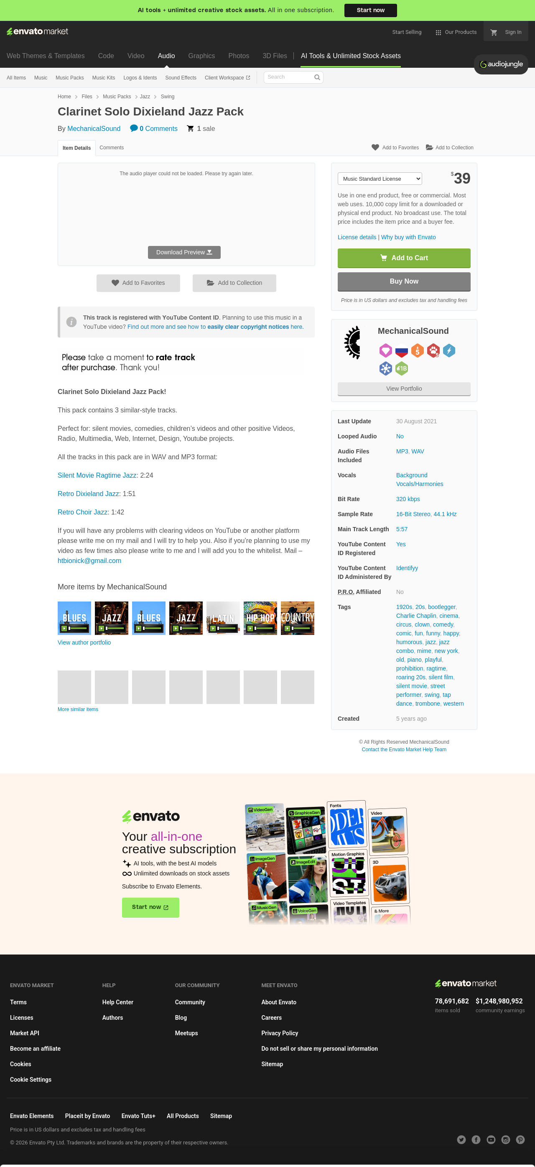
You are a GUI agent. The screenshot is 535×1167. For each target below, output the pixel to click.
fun (419, 633)
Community (190, 1002)
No (400, 436)
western (453, 703)
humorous (409, 642)
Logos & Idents (140, 78)
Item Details (77, 148)
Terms (18, 1002)
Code (106, 55)
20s (420, 607)
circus (404, 624)
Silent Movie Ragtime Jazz (97, 475)
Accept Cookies (343, 1148)
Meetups (186, 1033)
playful (433, 659)
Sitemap (272, 1064)
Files (87, 97)
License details (357, 237)
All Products (183, 1116)
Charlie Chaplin (416, 615)
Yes (401, 544)
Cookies (20, 1064)
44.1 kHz (445, 514)
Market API (24, 1033)
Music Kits (103, 78)
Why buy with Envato (408, 237)
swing (432, 694)
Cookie (163, 1156)
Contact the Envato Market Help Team (404, 749)
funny (433, 633)
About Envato (278, 1002)
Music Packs (70, 78)
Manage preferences (466, 1148)
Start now (371, 10)
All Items (16, 78)
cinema (449, 615)
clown (422, 624)
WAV (418, 451)
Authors (112, 1017)
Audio (166, 55)
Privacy (201, 1156)
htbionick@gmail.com (89, 560)
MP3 (402, 451)
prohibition (409, 668)
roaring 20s (410, 677)
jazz (430, 642)
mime (424, 650)
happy (451, 633)
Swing (168, 97)
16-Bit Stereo (413, 514)
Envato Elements (32, 1116)
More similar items (78, 709)
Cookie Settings (30, 1079)
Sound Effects (180, 78)
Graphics (202, 55)
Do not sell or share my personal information (319, 1048)
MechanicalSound (93, 128)
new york (446, 650)
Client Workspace (225, 78)
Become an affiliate (35, 1048)
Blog (181, 1017)
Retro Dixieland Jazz (88, 493)
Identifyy (407, 568)
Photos (239, 55)
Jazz (145, 97)
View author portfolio (84, 642)
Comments (154, 128)
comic (404, 633)
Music (40, 78)
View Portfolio (404, 388)
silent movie (411, 686)
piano (414, 659)
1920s (404, 607)
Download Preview (184, 252)
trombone (427, 703)
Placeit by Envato (87, 1116)
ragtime (436, 668)
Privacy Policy (279, 1033)
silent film (441, 677)
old (400, 659)
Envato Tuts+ (138, 1116)
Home (64, 97)
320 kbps (408, 499)
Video (136, 55)
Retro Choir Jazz (82, 512)
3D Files (274, 55)
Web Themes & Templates (46, 55)
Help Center (117, 1002)
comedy (443, 624)
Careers (271, 1017)
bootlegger (441, 607)
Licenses (21, 1017)
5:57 (402, 529)
